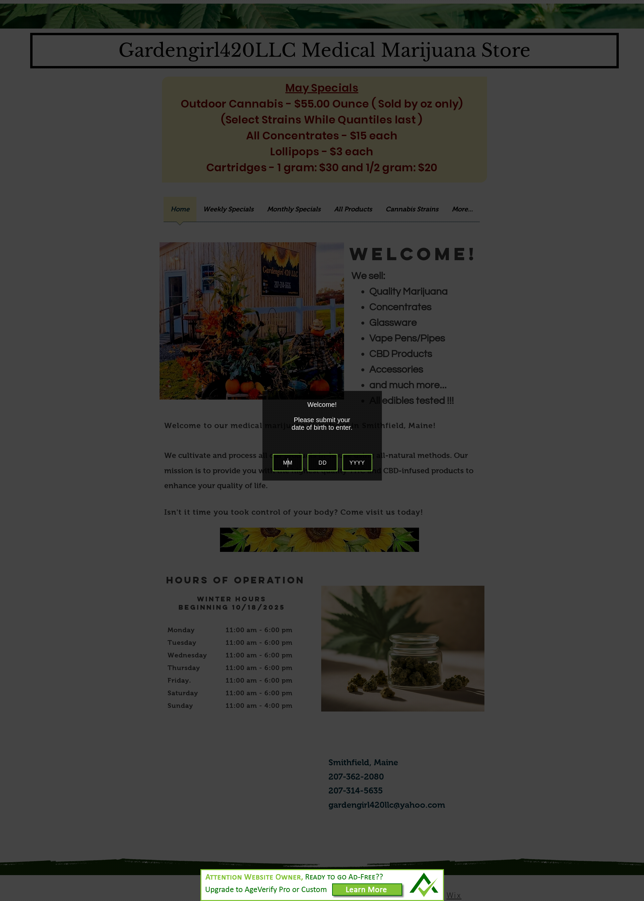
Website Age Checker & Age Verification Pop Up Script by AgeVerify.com (635, 899)
